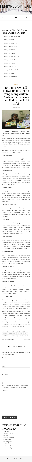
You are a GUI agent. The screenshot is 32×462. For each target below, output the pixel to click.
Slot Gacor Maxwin (14, 36)
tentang (21, 335)
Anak (13, 331)
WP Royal (22, 459)
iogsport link (7, 439)
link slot (5, 435)
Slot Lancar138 (13, 76)
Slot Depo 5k (12, 39)
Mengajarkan (12, 333)
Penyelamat (13, 335)
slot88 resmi (7, 444)
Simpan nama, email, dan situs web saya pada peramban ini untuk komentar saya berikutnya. (15, 386)
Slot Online (12, 50)
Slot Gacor (12, 63)
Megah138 (12, 60)
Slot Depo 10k (13, 43)
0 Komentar (27, 339)
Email (4, 366)
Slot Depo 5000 (13, 70)
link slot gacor (7, 442)
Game (18, 331)
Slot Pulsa (12, 73)
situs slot (6, 431)
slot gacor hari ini (8, 433)
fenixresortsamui (10, 339)
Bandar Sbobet (13, 46)
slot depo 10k (7, 446)
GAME (16, 84)
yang (26, 335)
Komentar (5, 390)
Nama (4, 358)
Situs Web (5, 374)
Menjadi (20, 333)
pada (26, 333)
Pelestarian (5, 335)
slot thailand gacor (8, 437)
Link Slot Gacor (13, 66)
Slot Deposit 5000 (14, 56)
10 (3, 331)
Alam (8, 331)
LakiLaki (5, 333)
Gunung (24, 331)
